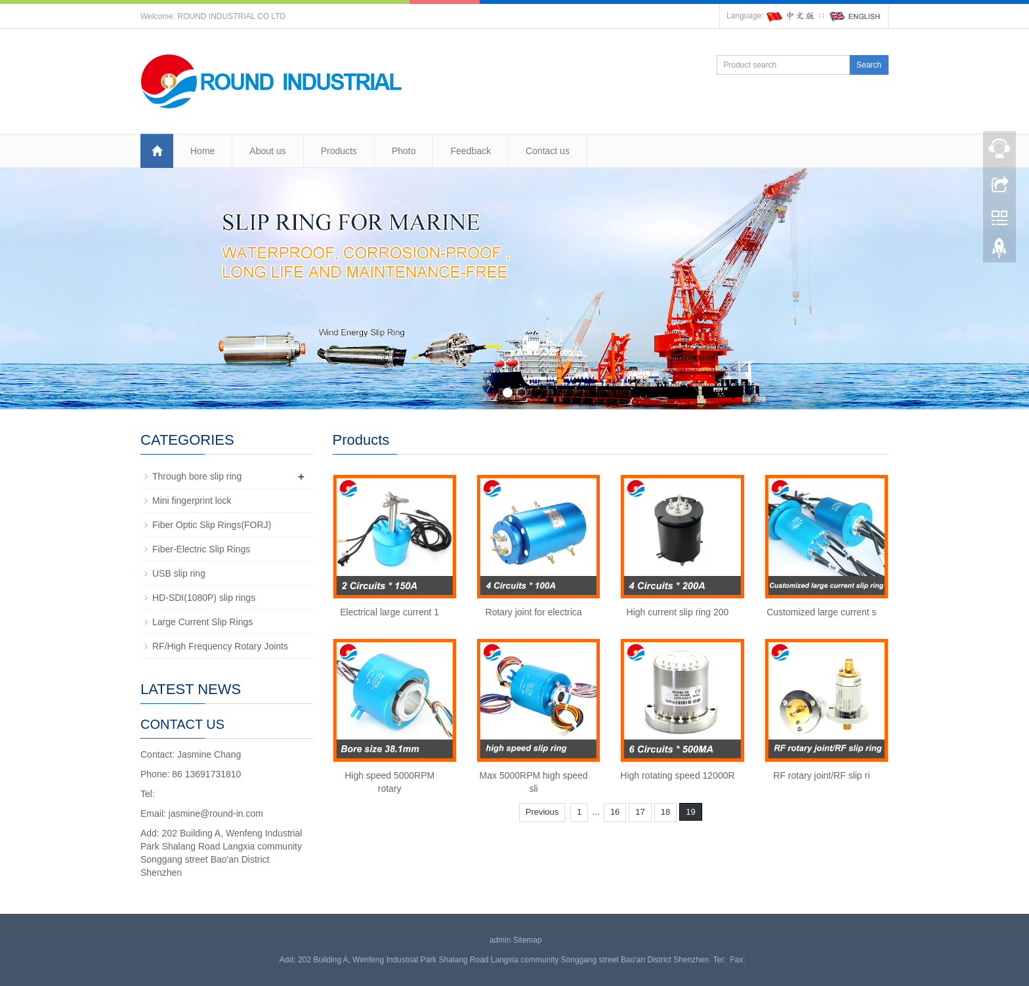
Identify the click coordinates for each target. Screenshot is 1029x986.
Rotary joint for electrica (534, 612)
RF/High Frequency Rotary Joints (220, 646)
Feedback (470, 151)
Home (202, 151)
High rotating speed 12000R (677, 775)
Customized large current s (821, 612)
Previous (542, 812)
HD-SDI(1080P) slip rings (203, 597)
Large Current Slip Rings (202, 622)
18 (665, 812)
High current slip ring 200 (678, 612)
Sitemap (527, 940)
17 (639, 812)
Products (339, 151)
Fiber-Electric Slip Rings (201, 549)
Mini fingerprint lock (192, 500)
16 (615, 812)
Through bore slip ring (197, 476)
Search (868, 65)
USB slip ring (178, 573)
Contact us (548, 151)
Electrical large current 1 (389, 612)
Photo (404, 151)
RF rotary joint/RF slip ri (821, 775)
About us (267, 151)
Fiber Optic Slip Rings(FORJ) (211, 525)
